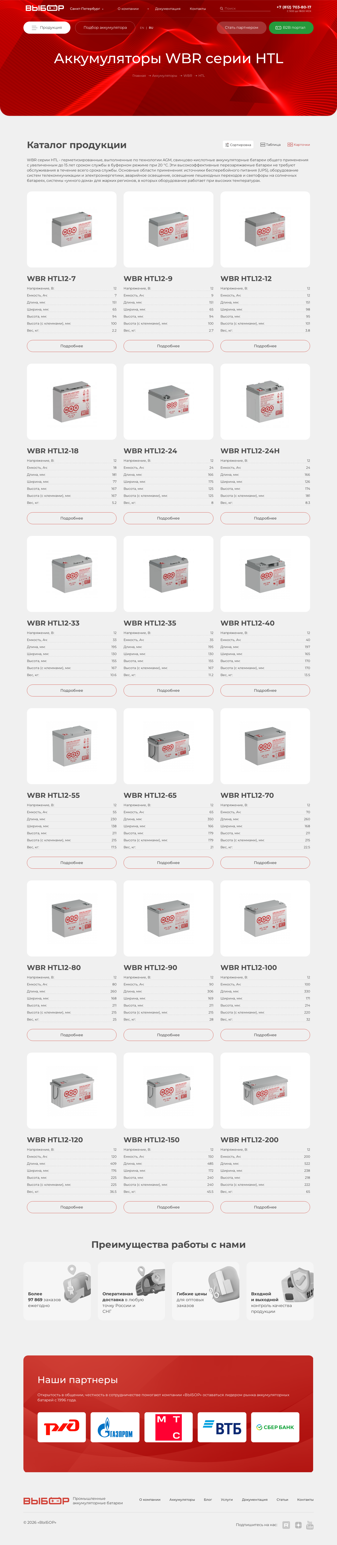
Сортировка (238, 145)
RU (151, 27)
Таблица (270, 145)
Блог (208, 1500)
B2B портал (294, 27)
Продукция (51, 27)
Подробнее (71, 346)
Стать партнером (241, 27)
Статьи (282, 1500)
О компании (131, 9)
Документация (164, 9)
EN (142, 27)
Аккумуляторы (182, 1500)
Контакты (194, 9)
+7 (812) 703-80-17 (294, 7)
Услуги (227, 1500)
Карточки (299, 145)
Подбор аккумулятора (105, 27)
